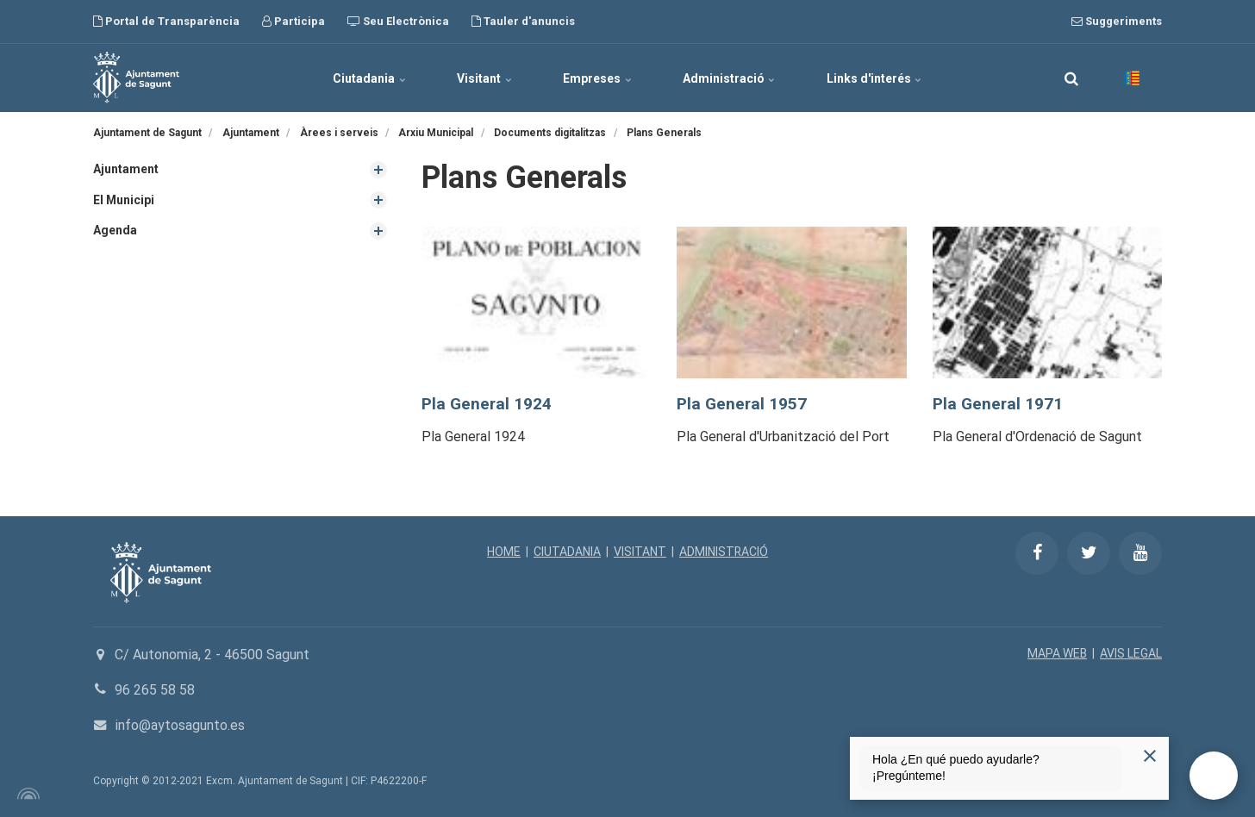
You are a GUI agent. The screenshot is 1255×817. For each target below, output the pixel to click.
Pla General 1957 (742, 404)
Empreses (597, 77)
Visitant (483, 77)
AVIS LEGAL (1131, 653)
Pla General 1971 (998, 404)
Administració (730, 77)
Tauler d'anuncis (523, 21)
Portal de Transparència (166, 21)
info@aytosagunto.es (180, 725)
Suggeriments (1116, 21)
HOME (503, 551)
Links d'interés (876, 77)
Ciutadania (367, 77)
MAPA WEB (1057, 653)
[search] (1071, 77)
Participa (293, 21)
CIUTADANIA (566, 551)
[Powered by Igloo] (25, 794)
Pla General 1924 (486, 404)
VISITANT (639, 551)
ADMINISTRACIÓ (723, 551)
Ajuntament (126, 169)
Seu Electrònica (398, 21)
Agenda (115, 230)
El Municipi (124, 200)
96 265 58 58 (155, 690)
